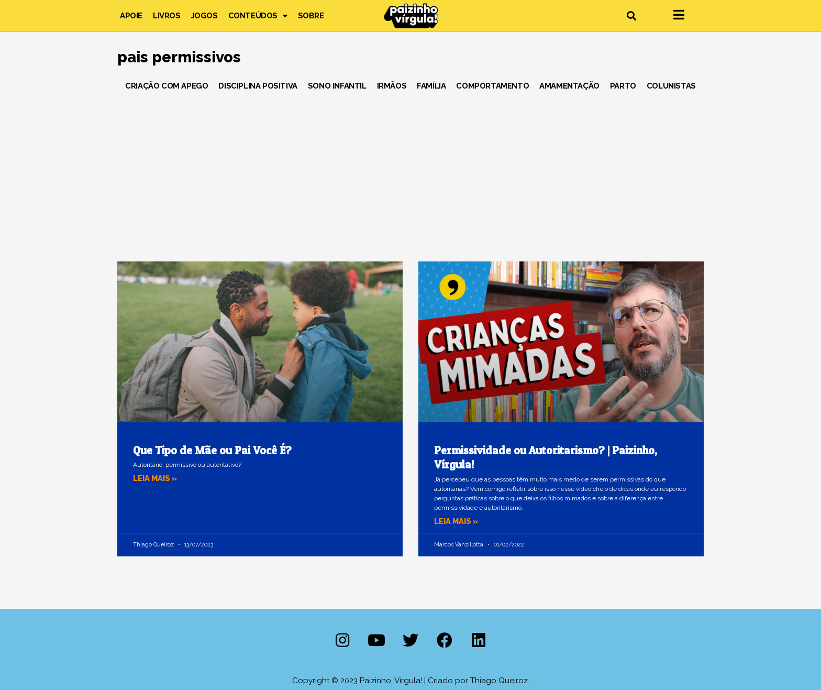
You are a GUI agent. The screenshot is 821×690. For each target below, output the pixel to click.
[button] (631, 16)
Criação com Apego (166, 86)
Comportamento (492, 86)
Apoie (131, 15)
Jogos (204, 15)
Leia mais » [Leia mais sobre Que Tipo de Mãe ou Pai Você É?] (156, 478)
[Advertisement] (410, 172)
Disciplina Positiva (257, 86)
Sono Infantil (337, 86)
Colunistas (671, 86)
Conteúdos (257, 16)
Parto (623, 86)
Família (431, 86)
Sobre (311, 15)
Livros (167, 15)
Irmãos (392, 86)
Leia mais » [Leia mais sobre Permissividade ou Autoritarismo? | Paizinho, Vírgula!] (457, 521)
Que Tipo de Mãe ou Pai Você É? (212, 450)
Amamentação (569, 86)
